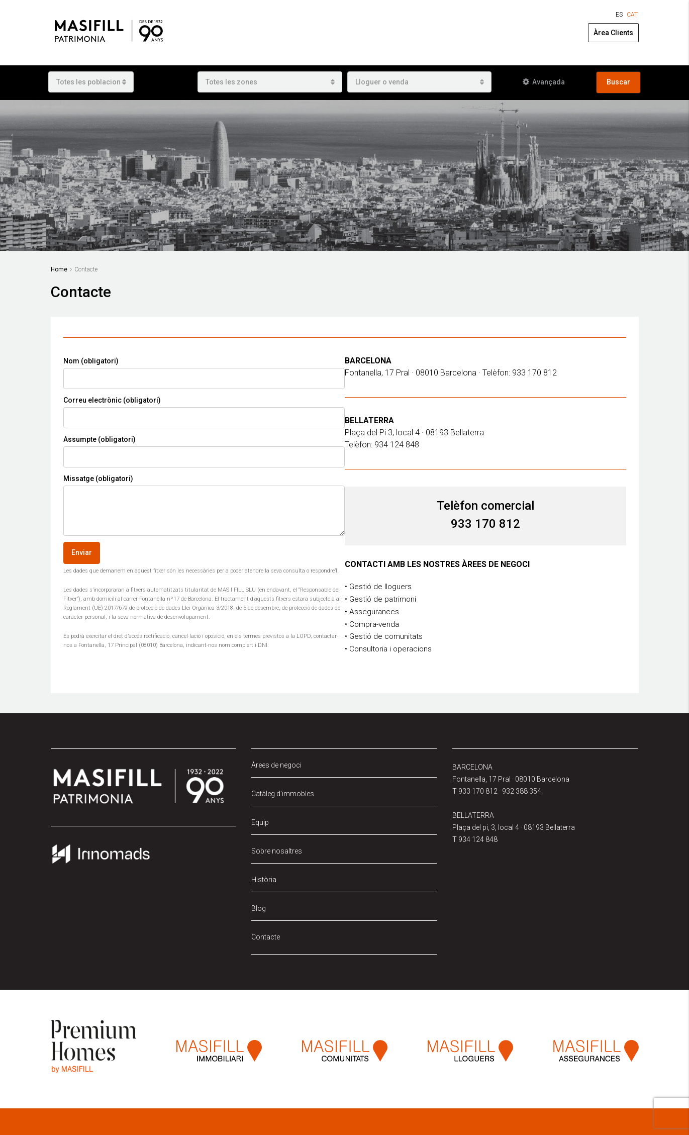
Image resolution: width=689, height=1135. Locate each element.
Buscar (618, 82)
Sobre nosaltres (276, 848)
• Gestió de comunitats (385, 634)
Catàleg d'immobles (282, 791)
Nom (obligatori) (204, 373)
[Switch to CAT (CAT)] (632, 14)
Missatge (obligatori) (204, 505)
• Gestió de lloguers (379, 586)
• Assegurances (372, 610)
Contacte (265, 934)
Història (263, 877)
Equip (260, 820)
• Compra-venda (373, 622)
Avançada (544, 82)
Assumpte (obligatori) (204, 451)
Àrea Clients (613, 33)
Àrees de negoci (276, 763)
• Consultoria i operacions (390, 646)
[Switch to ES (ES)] (619, 14)
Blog (258, 906)
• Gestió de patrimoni (382, 598)
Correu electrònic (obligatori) (204, 412)
